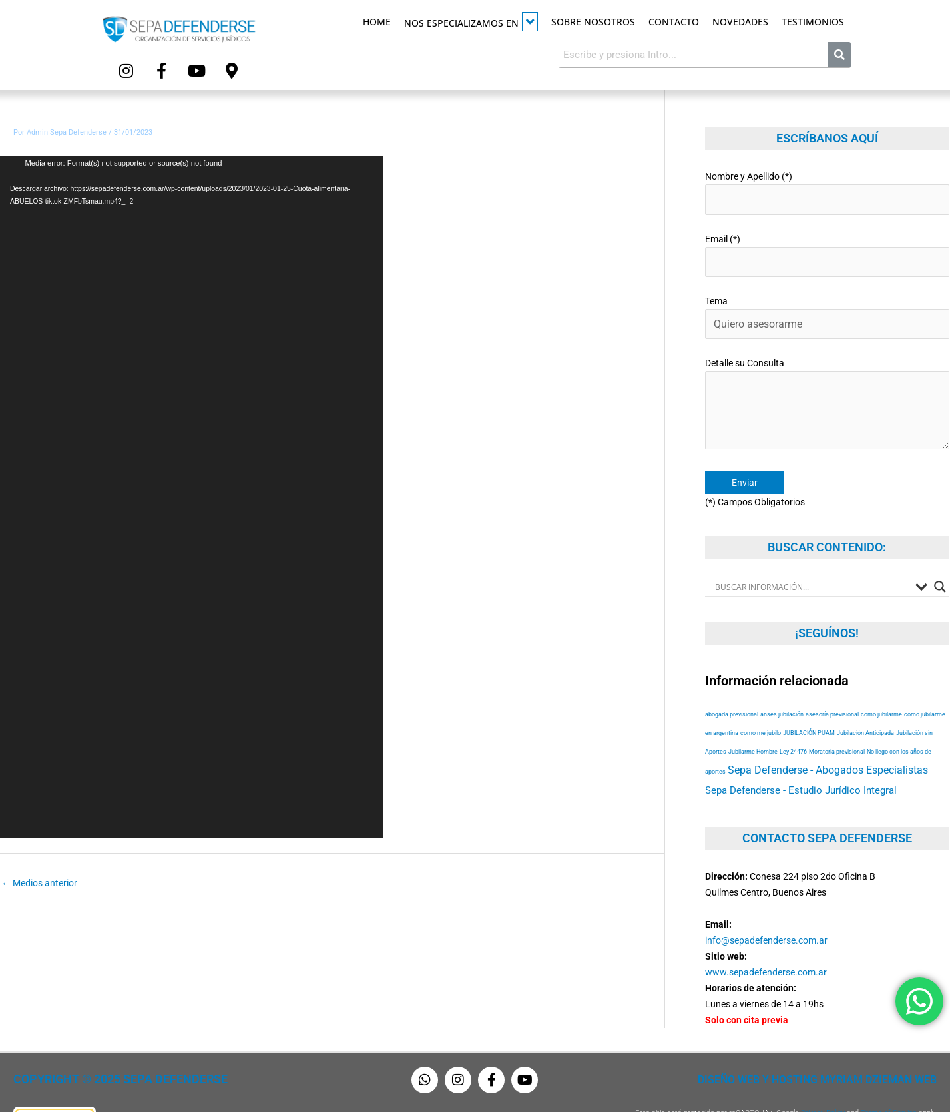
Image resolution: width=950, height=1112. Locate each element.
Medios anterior (39, 877)
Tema (827, 301)
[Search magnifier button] (940, 557)
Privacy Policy (823, 1083)
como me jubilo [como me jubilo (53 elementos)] (760, 704)
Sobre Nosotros (593, 21)
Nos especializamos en (471, 21)
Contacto (673, 21)
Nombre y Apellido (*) (827, 185)
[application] (191, 492)
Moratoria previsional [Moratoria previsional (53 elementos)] (837, 722)
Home (377, 21)
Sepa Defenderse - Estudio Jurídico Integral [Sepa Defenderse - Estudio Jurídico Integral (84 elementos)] (801, 762)
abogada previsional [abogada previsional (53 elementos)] (731, 685)
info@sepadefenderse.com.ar (766, 911)
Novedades (740, 21)
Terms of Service (889, 1083)
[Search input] (812, 557)
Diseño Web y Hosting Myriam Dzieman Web (833, 1050)
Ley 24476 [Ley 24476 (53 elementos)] (793, 722)
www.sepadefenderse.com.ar (766, 943)
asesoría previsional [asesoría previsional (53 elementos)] (832, 685)
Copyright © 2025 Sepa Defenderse (104, 1051)
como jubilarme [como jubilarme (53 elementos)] (881, 685)
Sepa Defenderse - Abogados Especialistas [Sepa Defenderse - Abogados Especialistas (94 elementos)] (828, 741)
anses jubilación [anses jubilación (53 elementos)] (782, 685)
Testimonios (813, 21)
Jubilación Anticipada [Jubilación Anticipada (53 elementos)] (865, 704)
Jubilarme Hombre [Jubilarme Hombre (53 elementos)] (753, 722)
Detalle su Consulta (827, 382)
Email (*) (827, 243)
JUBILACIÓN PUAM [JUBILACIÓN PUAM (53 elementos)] (809, 704)
